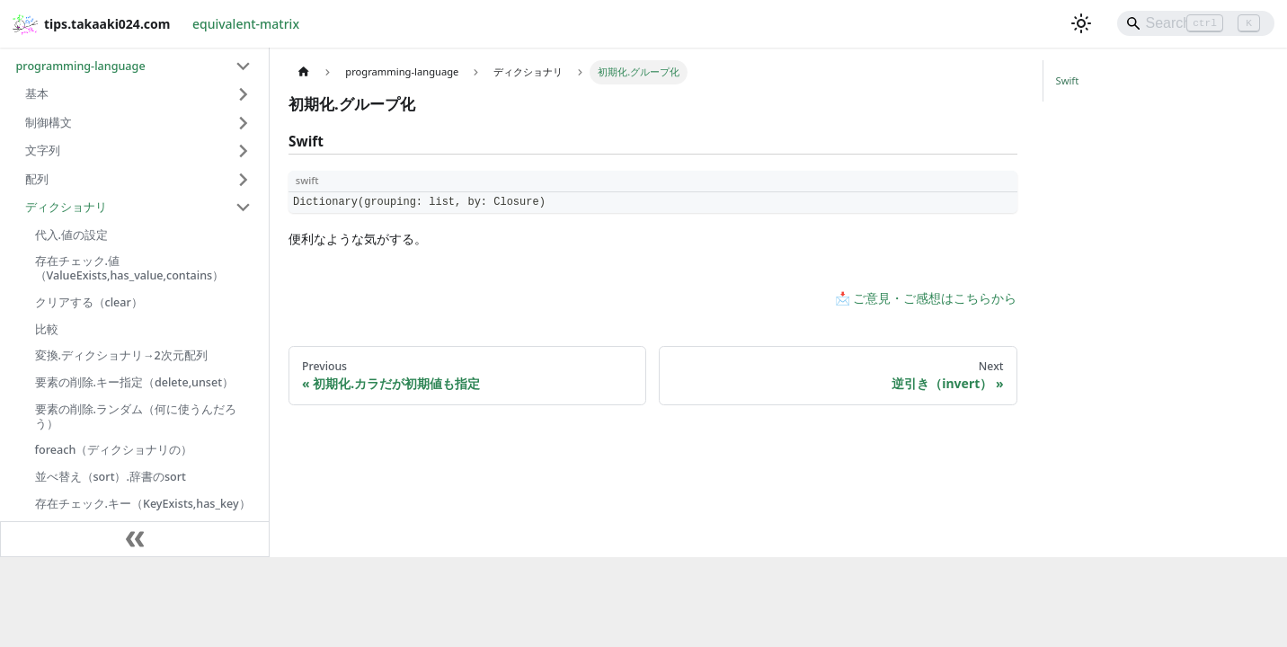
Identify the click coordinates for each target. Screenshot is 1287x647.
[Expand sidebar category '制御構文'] (244, 123)
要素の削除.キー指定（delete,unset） (135, 382)
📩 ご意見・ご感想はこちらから (926, 297)
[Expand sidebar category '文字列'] (244, 151)
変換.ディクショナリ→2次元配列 (121, 355)
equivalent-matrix (245, 23)
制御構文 (48, 122)
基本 (37, 94)
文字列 (42, 150)
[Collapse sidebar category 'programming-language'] (244, 66)
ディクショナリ (66, 207)
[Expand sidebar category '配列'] (244, 179)
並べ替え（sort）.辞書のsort (110, 476)
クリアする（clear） (89, 302)
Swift (1067, 80)
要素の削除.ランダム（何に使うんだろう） (135, 416)
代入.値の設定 (71, 235)
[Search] (1195, 23)
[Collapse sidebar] (135, 539)
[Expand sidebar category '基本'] (244, 94)
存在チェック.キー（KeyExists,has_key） (143, 503)
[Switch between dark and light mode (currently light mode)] (1081, 23)
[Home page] (303, 72)
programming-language (81, 66)
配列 (37, 179)
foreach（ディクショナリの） (114, 449)
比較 (46, 329)
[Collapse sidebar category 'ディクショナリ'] (244, 207)
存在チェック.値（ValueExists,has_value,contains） (130, 268)
